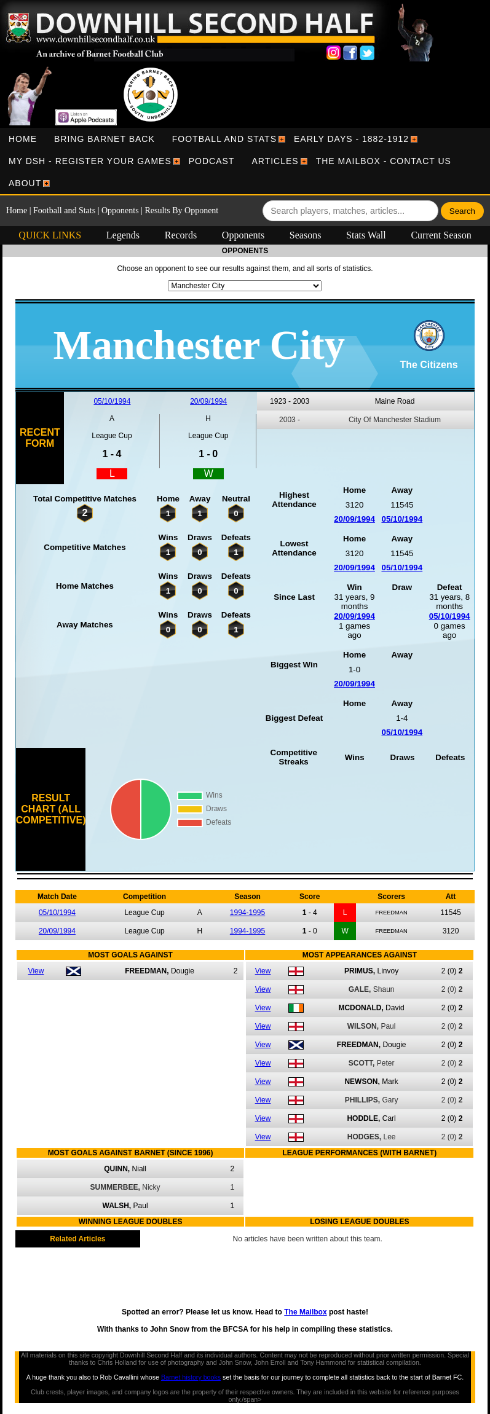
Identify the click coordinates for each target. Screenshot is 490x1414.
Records (181, 235)
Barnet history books (191, 1377)
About (25, 183)
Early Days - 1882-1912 (351, 139)
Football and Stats (224, 139)
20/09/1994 (208, 401)
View (36, 971)
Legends (123, 235)
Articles (274, 161)
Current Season (441, 235)
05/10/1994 (111, 401)
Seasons (306, 235)
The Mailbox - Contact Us (383, 161)
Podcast (212, 161)
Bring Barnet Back (104, 139)
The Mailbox (305, 1312)
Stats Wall (366, 235)
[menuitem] (22, 139)
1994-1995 (247, 912)
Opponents (120, 210)
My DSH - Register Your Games (90, 161)
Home (23, 139)
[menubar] (245, 161)
